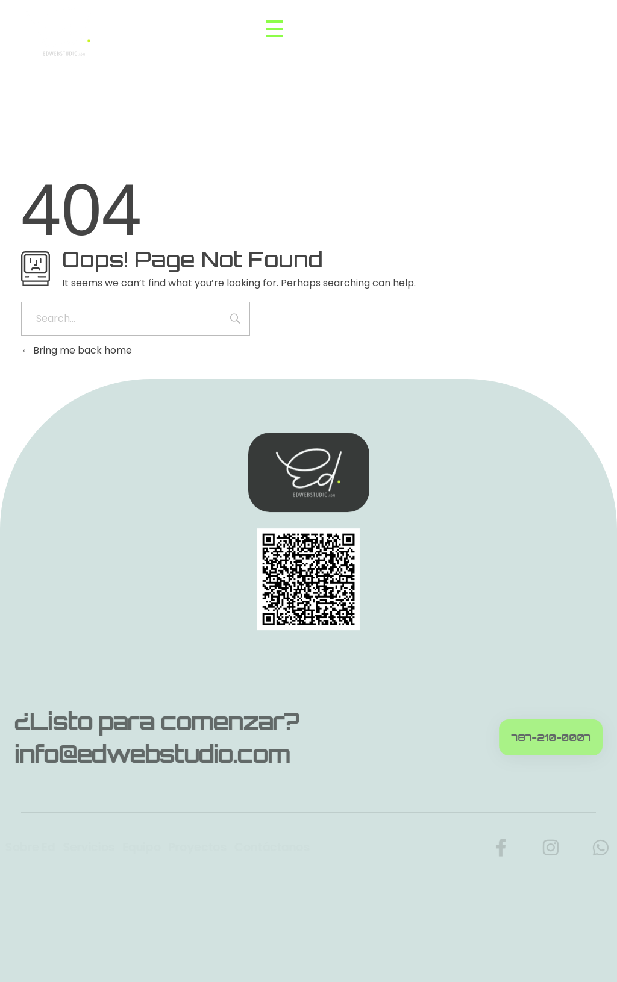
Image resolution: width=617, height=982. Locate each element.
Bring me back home (76, 350)
